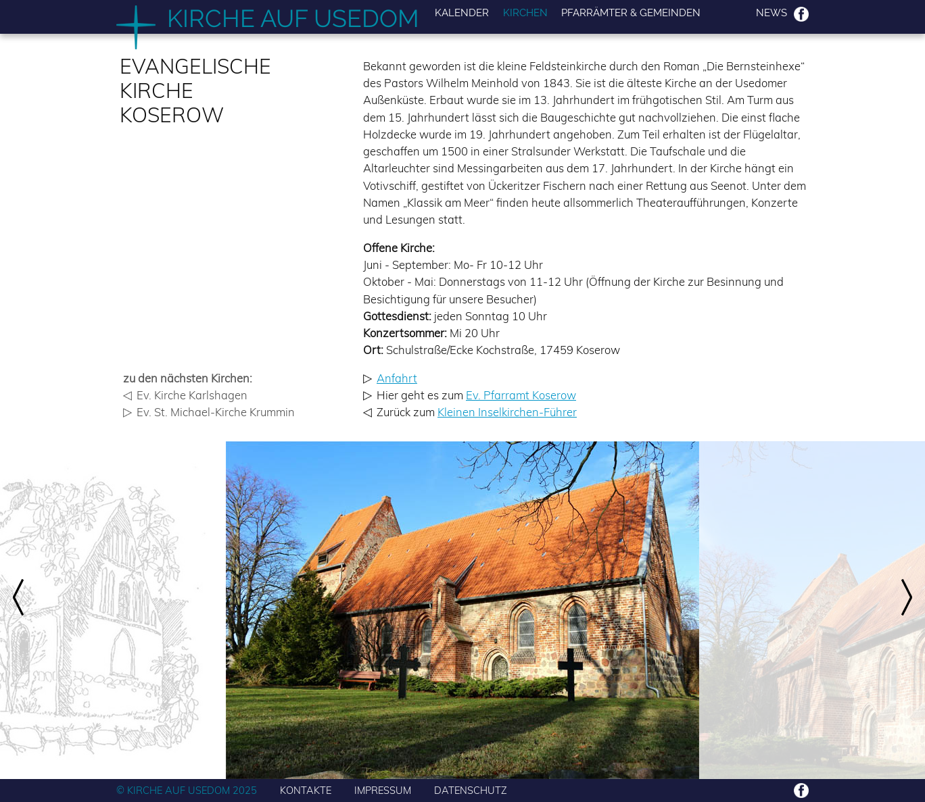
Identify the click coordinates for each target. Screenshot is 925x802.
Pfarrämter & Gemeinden (631, 13)
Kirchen (525, 13)
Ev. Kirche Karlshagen (192, 395)
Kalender (462, 13)
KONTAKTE (305, 790)
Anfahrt (397, 378)
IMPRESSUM (382, 790)
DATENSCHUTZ (470, 790)
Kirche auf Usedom (293, 18)
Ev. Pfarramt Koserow (521, 395)
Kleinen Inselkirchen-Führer (507, 412)
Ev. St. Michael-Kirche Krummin (216, 412)
